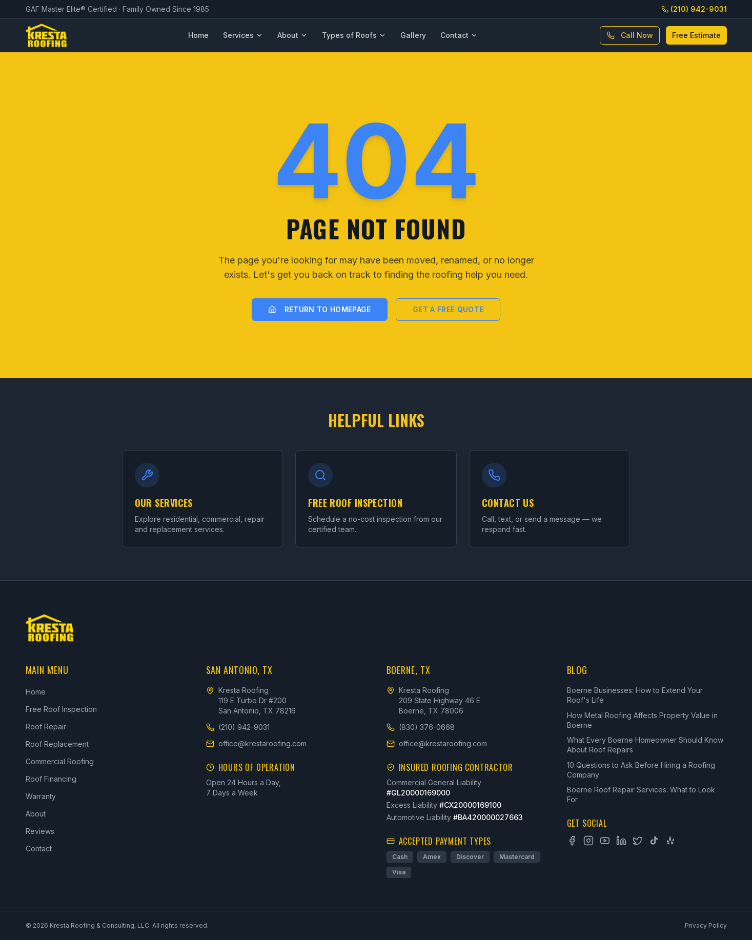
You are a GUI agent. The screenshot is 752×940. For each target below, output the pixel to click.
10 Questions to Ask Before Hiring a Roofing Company (641, 770)
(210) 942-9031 (694, 9)
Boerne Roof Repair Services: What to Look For (641, 794)
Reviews (40, 831)
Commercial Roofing (60, 761)
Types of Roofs (354, 35)
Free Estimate (696, 35)
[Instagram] (588, 840)
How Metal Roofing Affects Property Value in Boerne (642, 720)
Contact (459, 35)
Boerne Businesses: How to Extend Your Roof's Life (635, 695)
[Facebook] (572, 840)
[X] (638, 840)
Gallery (413, 35)
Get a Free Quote (448, 309)
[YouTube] (605, 840)
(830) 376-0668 (421, 727)
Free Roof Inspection (61, 709)
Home (198, 35)
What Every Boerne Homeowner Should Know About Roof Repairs (645, 744)
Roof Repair (46, 726)
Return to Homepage (319, 309)
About (292, 35)
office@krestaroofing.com (256, 743)
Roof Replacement (57, 744)
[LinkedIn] (621, 840)
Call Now (629, 35)
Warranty (41, 796)
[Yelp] (670, 840)
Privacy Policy (706, 925)
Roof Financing (51, 778)
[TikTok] (654, 840)
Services (243, 35)
